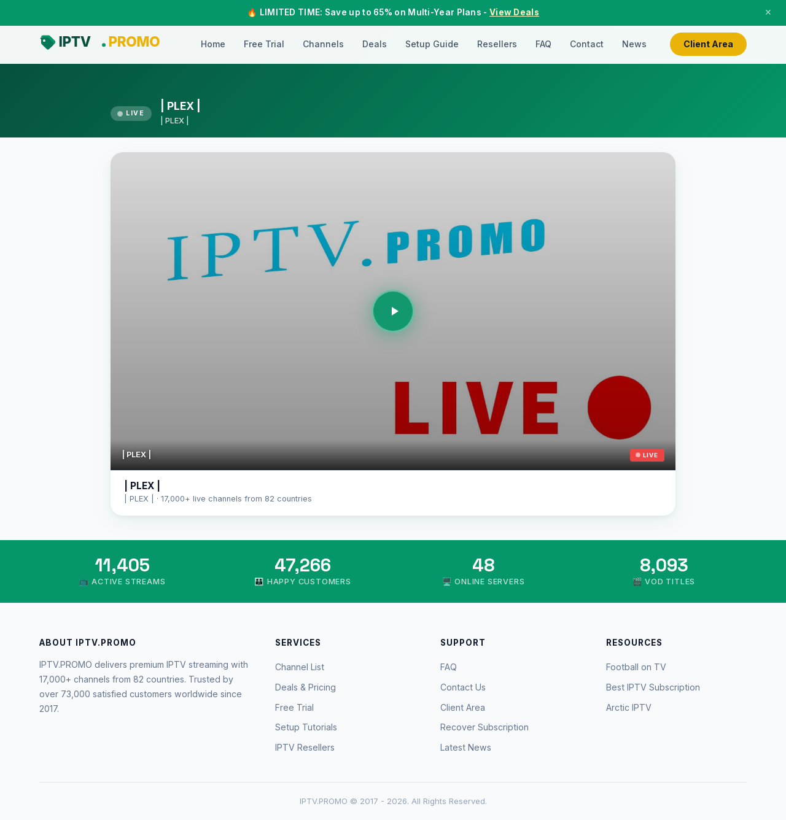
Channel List (299, 667)
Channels (323, 44)
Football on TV (636, 667)
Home (213, 44)
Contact (587, 44)
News (634, 44)
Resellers (497, 44)
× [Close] (768, 12)
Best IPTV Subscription (653, 687)
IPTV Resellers (305, 747)
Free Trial (264, 44)
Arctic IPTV (629, 707)
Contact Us (463, 687)
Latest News (465, 747)
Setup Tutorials (306, 727)
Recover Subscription (484, 727)
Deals (374, 44)
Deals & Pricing (305, 687)
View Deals (514, 12)
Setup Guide (432, 44)
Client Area (708, 44)
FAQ (543, 44)
